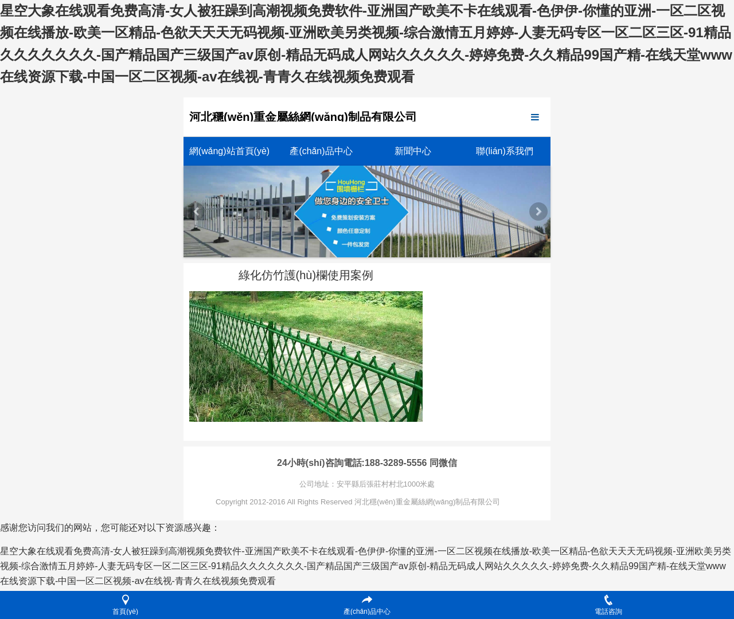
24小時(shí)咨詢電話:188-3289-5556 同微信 (367, 463)
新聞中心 (413, 151)
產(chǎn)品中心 (321, 151)
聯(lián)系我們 (504, 151)
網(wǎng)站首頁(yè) (229, 151)
